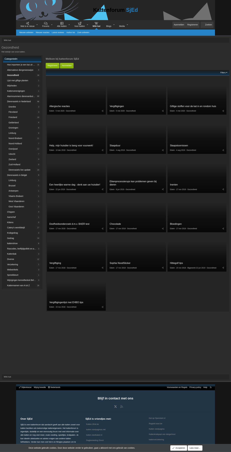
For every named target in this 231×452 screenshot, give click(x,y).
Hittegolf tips (171, 293)
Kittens (27, 223)
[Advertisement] (137, 75)
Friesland (29, 118)
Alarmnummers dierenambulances (38, 97)
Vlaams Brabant (32, 197)
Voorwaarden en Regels (177, 387)
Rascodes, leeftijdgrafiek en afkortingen (39, 249)
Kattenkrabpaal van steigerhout (162, 434)
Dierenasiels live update (36, 170)
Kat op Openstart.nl (157, 418)
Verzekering (29, 265)
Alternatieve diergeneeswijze (37, 71)
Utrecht (28, 155)
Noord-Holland (32, 144)
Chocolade (121, 255)
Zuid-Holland (31, 165)
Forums (45, 26)
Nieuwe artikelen (26, 32)
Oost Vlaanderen (33, 207)
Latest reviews (58, 32)
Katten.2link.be (92, 424)
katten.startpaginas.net (96, 429)
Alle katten (62, 26)
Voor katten (79, 26)
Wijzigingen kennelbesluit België (38, 281)
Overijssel (29, 149)
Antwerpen (30, 191)
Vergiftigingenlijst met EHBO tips (83, 335)
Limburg (29, 134)
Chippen (28, 212)
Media (122, 26)
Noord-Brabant (32, 139)
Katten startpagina (156, 429)
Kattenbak (28, 254)
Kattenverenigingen (33, 92)
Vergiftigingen (122, 136)
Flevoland (29, 112)
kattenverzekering (156, 439)
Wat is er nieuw (27, 26)
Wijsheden (28, 86)
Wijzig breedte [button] (40, 387)
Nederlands (54, 387)
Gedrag (27, 239)
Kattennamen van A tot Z (35, 286)
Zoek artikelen (83, 32)
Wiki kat (96, 26)
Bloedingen (170, 255)
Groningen (30, 128)
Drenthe (29, 107)
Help (205, 387)
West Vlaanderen (33, 202)
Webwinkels (29, 270)
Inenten (168, 215)
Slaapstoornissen (174, 176)
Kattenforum (115, 10)
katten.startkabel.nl (94, 435)
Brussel (28, 186)
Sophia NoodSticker (125, 295)
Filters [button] (206, 101)
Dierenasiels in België (34, 176)
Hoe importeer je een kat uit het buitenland (38, 65)
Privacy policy (195, 387)
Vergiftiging (72, 295)
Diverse (27, 260)
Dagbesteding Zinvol (95, 440)
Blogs (108, 26)
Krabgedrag (29, 233)
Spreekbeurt (29, 276)
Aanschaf (28, 218)
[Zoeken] (207, 25)
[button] (37, 25)
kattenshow (29, 244)
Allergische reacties (76, 136)
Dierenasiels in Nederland (35, 102)
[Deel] (108, 141)
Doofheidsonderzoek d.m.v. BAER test (86, 255)
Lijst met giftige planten (34, 81)
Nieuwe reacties (43, 32)
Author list (70, 32)
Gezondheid (30, 76)
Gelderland (30, 123)
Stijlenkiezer (25, 387)
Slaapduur (120, 176)
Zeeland (29, 160)
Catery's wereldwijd (33, 228)
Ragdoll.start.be (155, 423)
